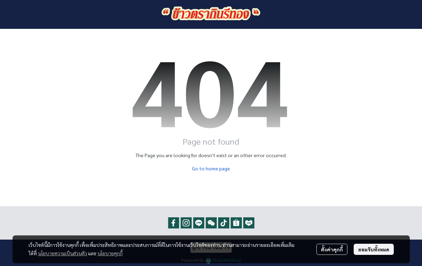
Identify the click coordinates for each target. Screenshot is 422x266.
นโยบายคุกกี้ (110, 253)
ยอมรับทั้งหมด (373, 249)
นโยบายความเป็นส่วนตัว (62, 253)
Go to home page (211, 168)
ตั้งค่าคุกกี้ (332, 249)
